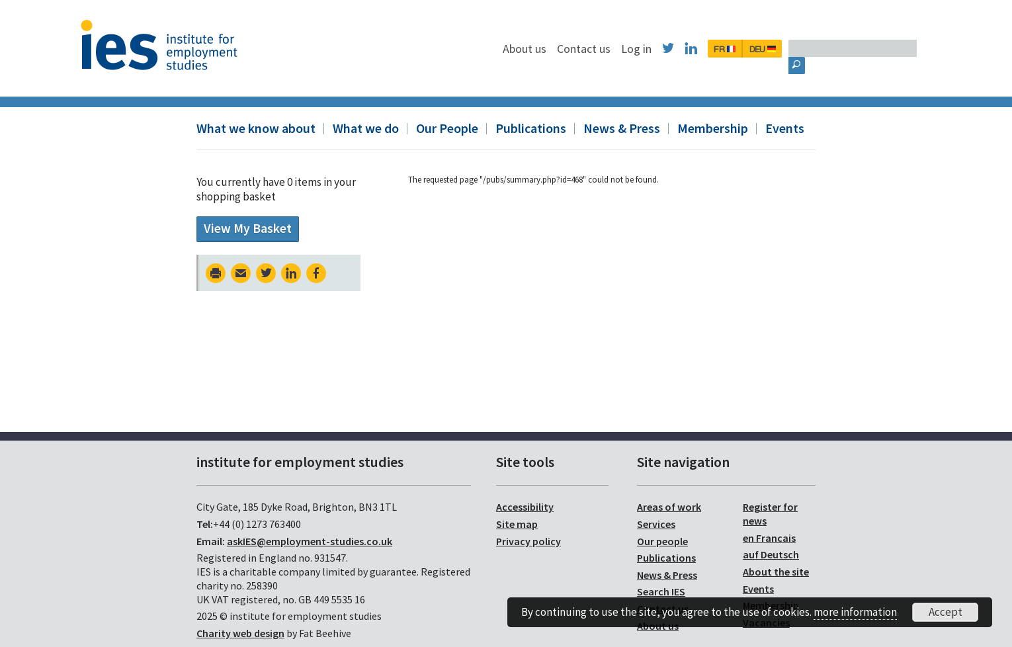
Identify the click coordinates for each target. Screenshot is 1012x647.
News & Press (621, 128)
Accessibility (525, 506)
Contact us (652, 48)
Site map (517, 524)
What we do (366, 128)
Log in (704, 48)
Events (784, 128)
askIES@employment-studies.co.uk (309, 541)
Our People (447, 128)
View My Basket (248, 228)
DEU (831, 49)
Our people (662, 541)
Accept (945, 612)
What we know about (256, 128)
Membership (712, 128)
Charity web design (240, 633)
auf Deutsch (771, 554)
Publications (530, 128)
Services (656, 524)
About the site (776, 571)
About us (592, 48)
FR (793, 49)
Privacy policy (528, 541)
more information (855, 612)
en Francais (769, 537)
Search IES (661, 591)
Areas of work (669, 506)
